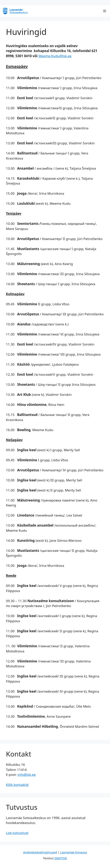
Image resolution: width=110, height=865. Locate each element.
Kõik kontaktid (17, 784)
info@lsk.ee (27, 774)
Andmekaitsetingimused (40, 852)
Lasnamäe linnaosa (73, 852)
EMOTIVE (60, 858)
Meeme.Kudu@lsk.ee (55, 56)
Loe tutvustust (17, 832)
